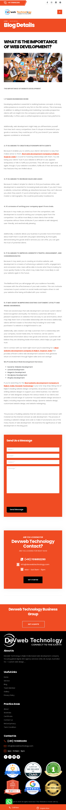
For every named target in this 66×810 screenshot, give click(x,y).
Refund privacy (10, 723)
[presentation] (24, 500)
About (6, 709)
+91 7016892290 (14, 2)
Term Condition (10, 727)
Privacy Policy (9, 695)
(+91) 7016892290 (35, 559)
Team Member (9, 688)
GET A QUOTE (33, 624)
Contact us (8, 720)
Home (6, 21)
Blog (5, 684)
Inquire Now (43, 808)
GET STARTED (33, 580)
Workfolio (7, 713)
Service (7, 681)
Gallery (6, 691)
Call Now (14, 807)
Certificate (8, 716)
